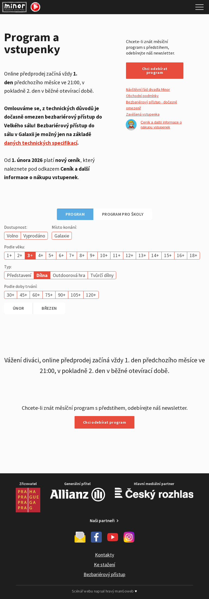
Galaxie (61, 236)
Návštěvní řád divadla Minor (148, 89)
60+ (36, 295)
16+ (181, 255)
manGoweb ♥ (126, 591)
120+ (91, 295)
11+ (117, 255)
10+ (104, 255)
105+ (76, 295)
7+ (71, 255)
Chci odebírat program (155, 70)
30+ (10, 295)
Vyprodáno (34, 236)
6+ (61, 255)
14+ (155, 255)
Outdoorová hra (69, 275)
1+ (9, 255)
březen (49, 308)
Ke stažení (104, 564)
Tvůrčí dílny (101, 275)
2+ (19, 255)
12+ (129, 255)
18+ (193, 255)
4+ (40, 255)
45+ (23, 295)
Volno (12, 236)
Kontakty (104, 555)
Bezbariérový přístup (104, 574)
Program (75, 214)
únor (18, 308)
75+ (49, 295)
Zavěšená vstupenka (142, 114)
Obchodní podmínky (142, 95)
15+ (168, 255)
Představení (19, 275)
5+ (51, 255)
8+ (82, 255)
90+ (62, 295)
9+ (92, 255)
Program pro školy (122, 214)
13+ (142, 255)
